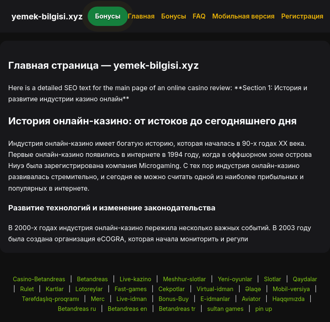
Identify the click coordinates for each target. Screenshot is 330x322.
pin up (263, 308)
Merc (98, 298)
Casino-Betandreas (39, 278)
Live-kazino (135, 278)
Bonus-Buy (173, 298)
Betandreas (92, 278)
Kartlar (55, 288)
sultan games (225, 308)
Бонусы (108, 16)
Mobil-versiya (291, 288)
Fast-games (130, 288)
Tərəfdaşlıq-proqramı (50, 298)
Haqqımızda (288, 298)
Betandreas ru (77, 308)
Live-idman (131, 298)
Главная (141, 16)
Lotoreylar (89, 288)
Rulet (27, 288)
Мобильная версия (243, 16)
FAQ (199, 16)
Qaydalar (305, 278)
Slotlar (272, 278)
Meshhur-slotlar (184, 278)
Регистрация (302, 16)
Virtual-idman (215, 288)
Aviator (251, 298)
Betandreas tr (177, 308)
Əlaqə (253, 288)
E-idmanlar (215, 298)
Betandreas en (127, 308)
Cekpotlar (171, 288)
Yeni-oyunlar (235, 278)
